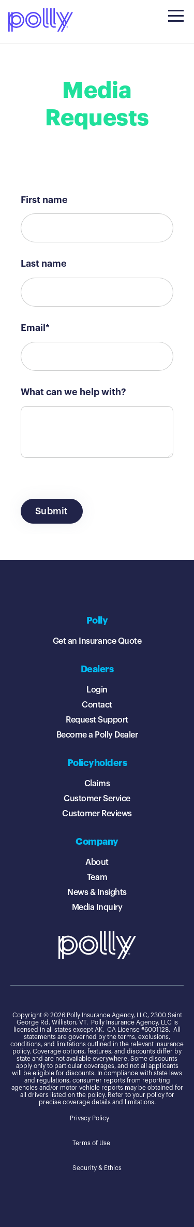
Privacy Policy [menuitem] (89, 1118)
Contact (97, 705)
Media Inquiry (97, 907)
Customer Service (97, 799)
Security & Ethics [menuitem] (97, 1168)
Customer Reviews (96, 814)
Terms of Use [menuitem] (91, 1143)
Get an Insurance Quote (97, 641)
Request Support (97, 720)
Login (97, 690)
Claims (97, 783)
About (97, 862)
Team (97, 877)
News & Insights (97, 892)
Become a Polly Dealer (97, 735)
